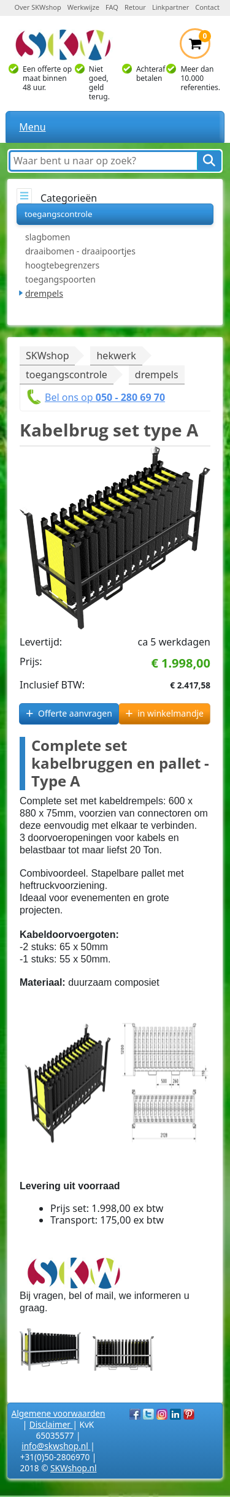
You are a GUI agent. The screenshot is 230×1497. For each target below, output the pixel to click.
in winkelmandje (170, 713)
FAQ (111, 7)
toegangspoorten (60, 279)
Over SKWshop (37, 7)
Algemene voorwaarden (58, 1413)
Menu (32, 127)
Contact (207, 7)
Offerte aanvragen (75, 713)
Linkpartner (170, 7)
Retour (135, 7)
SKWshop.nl (73, 1468)
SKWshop (47, 355)
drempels (44, 293)
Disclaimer (51, 1424)
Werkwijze (83, 7)
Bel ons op (105, 397)
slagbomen (48, 237)
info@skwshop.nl (55, 1446)
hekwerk (116, 355)
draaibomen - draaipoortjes (80, 251)
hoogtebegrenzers (62, 265)
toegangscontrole (58, 213)
